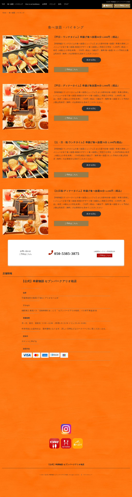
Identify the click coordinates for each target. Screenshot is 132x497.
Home (4, 13)
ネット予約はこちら (122, 5)
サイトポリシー (88, 474)
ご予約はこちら (104, 255)
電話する (107, 6)
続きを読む (91, 60)
